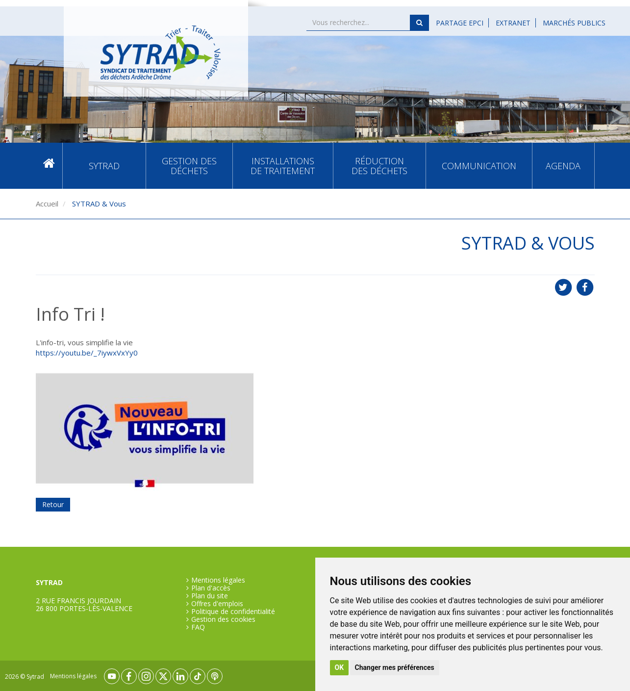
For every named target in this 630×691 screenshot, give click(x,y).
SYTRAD (104, 166)
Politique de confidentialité (233, 611)
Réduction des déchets (379, 166)
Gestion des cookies (223, 619)
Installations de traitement (283, 166)
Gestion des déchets (189, 166)
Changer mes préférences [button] (394, 667)
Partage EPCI (459, 22)
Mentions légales (218, 580)
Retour (53, 504)
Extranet (513, 22)
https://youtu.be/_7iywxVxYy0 (87, 353)
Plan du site (209, 596)
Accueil (49, 165)
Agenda (563, 166)
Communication (479, 166)
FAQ (198, 627)
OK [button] (339, 667)
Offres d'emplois (217, 604)
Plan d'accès (210, 588)
